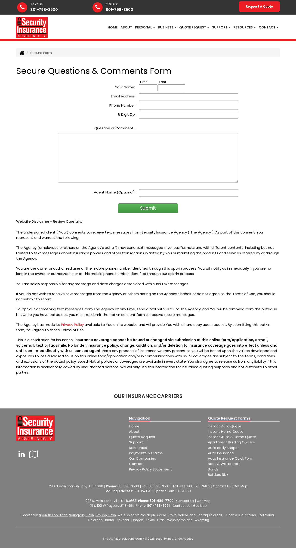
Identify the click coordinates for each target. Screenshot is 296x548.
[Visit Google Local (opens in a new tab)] (33, 454)
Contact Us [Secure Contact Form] (222, 486)
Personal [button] (145, 27)
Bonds (213, 469)
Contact (136, 463)
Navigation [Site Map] (139, 418)
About (126, 27)
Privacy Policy (72, 324)
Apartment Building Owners (231, 442)
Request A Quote (259, 6)
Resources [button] (245, 27)
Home (112, 27)
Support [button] (221, 27)
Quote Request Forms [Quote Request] (229, 418)
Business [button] (167, 27)
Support (136, 442)
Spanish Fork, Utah (53, 515)
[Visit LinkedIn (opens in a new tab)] (21, 454)
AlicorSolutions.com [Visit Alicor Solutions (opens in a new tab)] (128, 539)
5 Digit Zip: (127, 114)
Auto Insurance (221, 453)
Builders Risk (218, 474)
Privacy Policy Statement (150, 469)
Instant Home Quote (226, 431)
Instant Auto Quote (224, 426)
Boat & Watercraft (224, 463)
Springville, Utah (81, 515)
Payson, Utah (106, 515)
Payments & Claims (146, 453)
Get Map (240, 486)
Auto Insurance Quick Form (230, 458)
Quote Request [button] (194, 27)
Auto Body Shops (222, 447)
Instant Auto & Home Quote (232, 436)
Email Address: (123, 96)
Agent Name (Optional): (115, 192)
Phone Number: (122, 105)
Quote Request (142, 436)
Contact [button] (268, 27)
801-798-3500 (44, 9)
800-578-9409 (198, 486)
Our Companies (142, 458)
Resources (138, 447)
